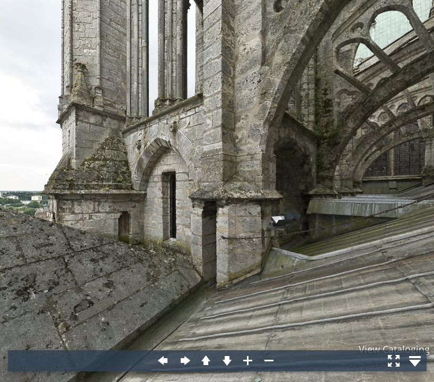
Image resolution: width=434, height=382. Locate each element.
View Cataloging (394, 349)
